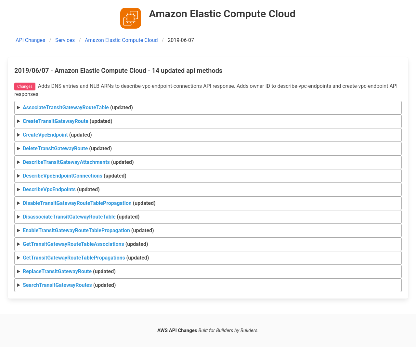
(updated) (78, 107)
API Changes (30, 40)
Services (65, 40)
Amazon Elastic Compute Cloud (121, 40)
